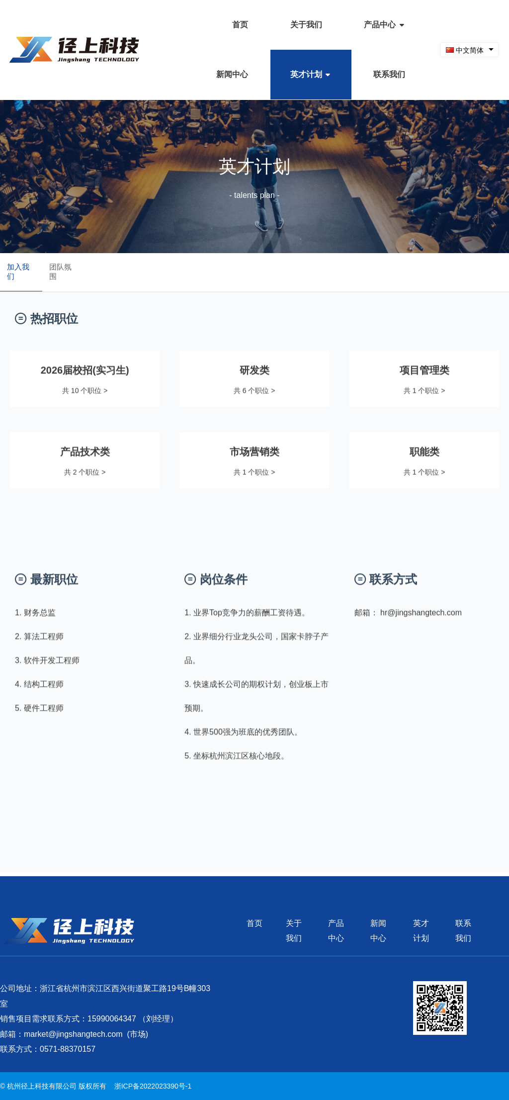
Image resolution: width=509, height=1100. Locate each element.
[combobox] (469, 50)
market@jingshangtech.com (73, 1034)
